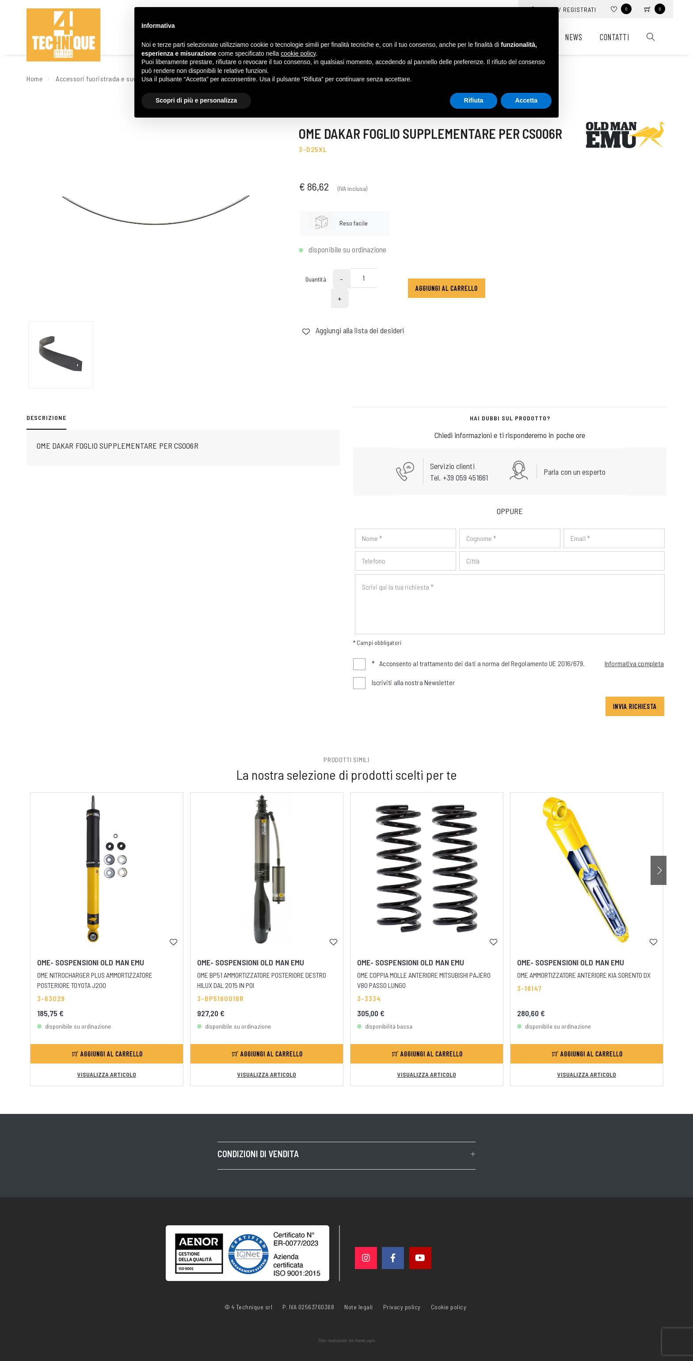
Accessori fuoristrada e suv (96, 78)
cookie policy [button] (298, 53)
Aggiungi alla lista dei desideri (353, 330)
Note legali (358, 1307)
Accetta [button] (526, 100)
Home (35, 78)
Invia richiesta (635, 706)
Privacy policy (402, 1306)
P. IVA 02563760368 (308, 1307)
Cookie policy (449, 1306)
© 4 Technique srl (249, 1307)
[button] (658, 870)
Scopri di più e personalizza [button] (196, 100)
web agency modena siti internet (346, 1340)
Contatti (614, 37)
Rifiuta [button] (474, 100)
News (573, 37)
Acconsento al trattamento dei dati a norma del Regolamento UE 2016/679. (518, 664)
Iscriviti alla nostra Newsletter (413, 682)
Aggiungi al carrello (446, 288)
